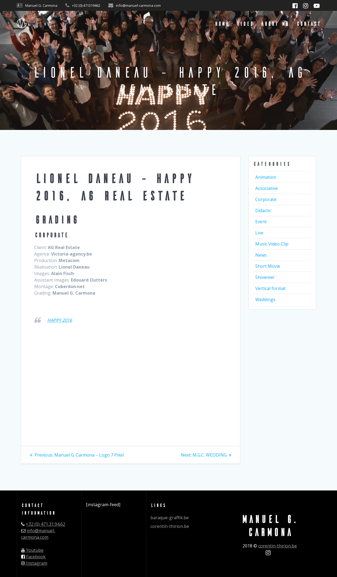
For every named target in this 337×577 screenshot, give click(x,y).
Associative (266, 188)
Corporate (265, 199)
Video (244, 23)
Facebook (33, 557)
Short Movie (267, 266)
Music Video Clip (271, 244)
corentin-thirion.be (169, 526)
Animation (265, 177)
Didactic (263, 210)
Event (261, 222)
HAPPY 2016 (59, 320)
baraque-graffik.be (169, 518)
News (261, 255)
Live (259, 233)
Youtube (32, 550)
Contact (308, 23)
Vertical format (270, 288)
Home (222, 23)
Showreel (264, 277)
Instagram (34, 563)
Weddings (265, 299)
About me (275, 23)
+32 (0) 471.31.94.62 (45, 524)
